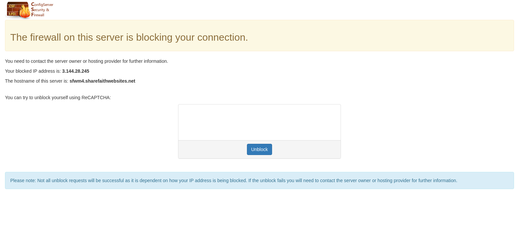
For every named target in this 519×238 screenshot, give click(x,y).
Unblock (259, 149)
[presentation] (233, 122)
